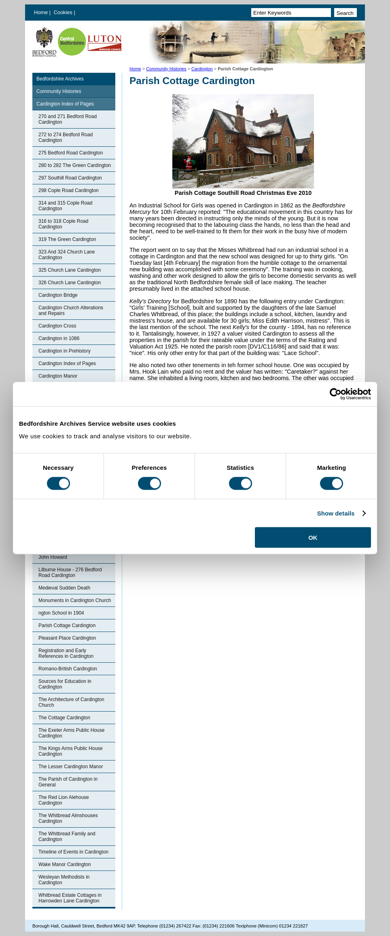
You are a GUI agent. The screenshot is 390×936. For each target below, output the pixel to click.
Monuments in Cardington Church (74, 600)
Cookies (64, 12)
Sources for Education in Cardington (64, 684)
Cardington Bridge (58, 295)
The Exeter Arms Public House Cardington (71, 733)
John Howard (52, 557)
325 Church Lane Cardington (69, 270)
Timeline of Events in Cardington (73, 852)
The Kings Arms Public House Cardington (70, 751)
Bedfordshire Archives (60, 79)
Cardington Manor (57, 376)
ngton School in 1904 (61, 613)
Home (41, 12)
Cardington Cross (57, 326)
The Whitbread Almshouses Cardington (68, 818)
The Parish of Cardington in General (68, 782)
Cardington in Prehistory (64, 351)
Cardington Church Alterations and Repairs (70, 310)
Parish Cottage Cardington (66, 625)
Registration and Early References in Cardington (65, 653)
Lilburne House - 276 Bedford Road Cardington (70, 572)
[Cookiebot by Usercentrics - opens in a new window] (335, 394)
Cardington (202, 68)
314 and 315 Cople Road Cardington (65, 205)
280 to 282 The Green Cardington (74, 165)
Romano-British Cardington (67, 669)
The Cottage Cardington (64, 717)
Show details (336, 512)
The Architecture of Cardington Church (71, 702)
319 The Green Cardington (67, 239)
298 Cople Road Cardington (68, 190)
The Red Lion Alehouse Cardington (63, 800)
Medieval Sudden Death (64, 588)
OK (313, 537)
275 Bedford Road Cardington (70, 153)
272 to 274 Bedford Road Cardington (65, 137)
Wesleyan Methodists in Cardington (64, 879)
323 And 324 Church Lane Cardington (66, 254)
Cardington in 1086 (58, 338)
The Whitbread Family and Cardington (66, 836)
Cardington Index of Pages (65, 104)
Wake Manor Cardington (64, 864)
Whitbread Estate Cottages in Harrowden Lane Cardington (70, 898)
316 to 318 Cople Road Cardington (63, 224)
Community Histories (166, 68)
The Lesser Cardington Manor (70, 766)
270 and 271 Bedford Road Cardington (67, 119)
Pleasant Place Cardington (67, 638)
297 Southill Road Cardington (70, 178)
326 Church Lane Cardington (69, 282)
